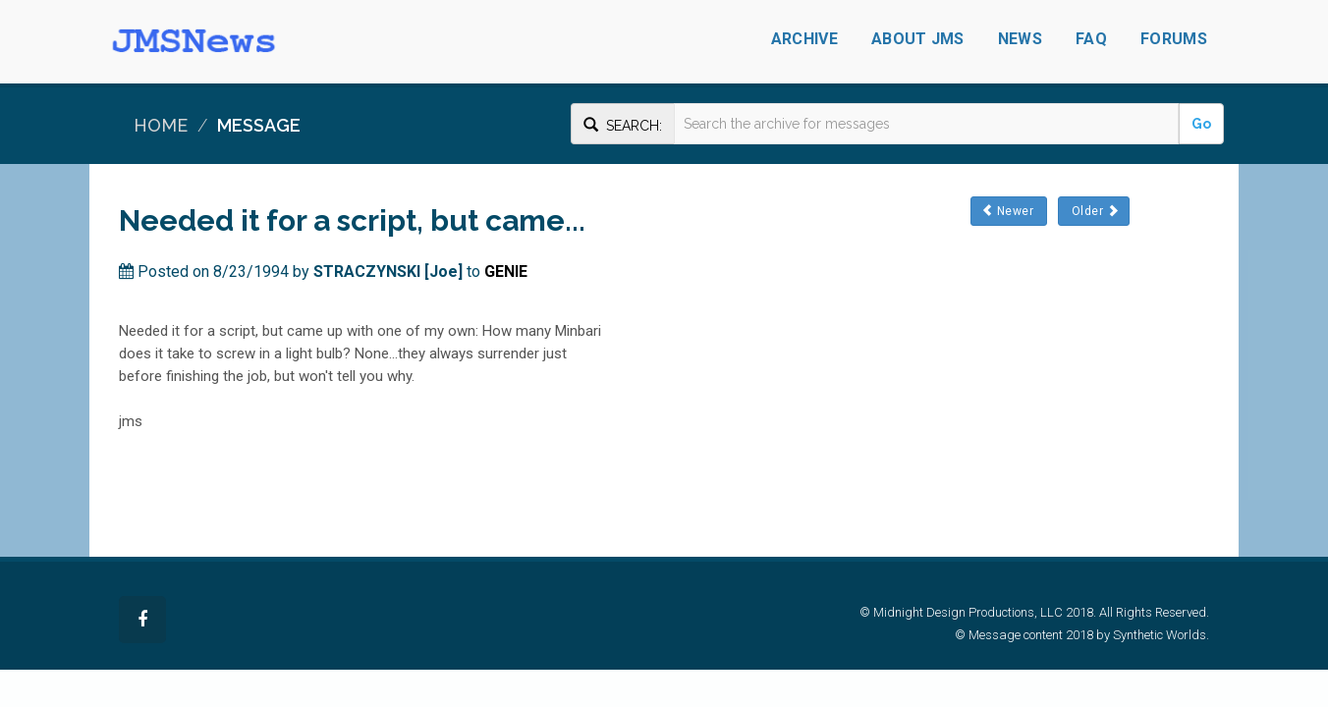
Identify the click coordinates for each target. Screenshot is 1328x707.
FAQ (1091, 38)
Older (1094, 210)
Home (161, 125)
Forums (1173, 38)
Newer (1008, 210)
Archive (804, 38)
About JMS (918, 38)
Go (1201, 124)
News (1020, 38)
